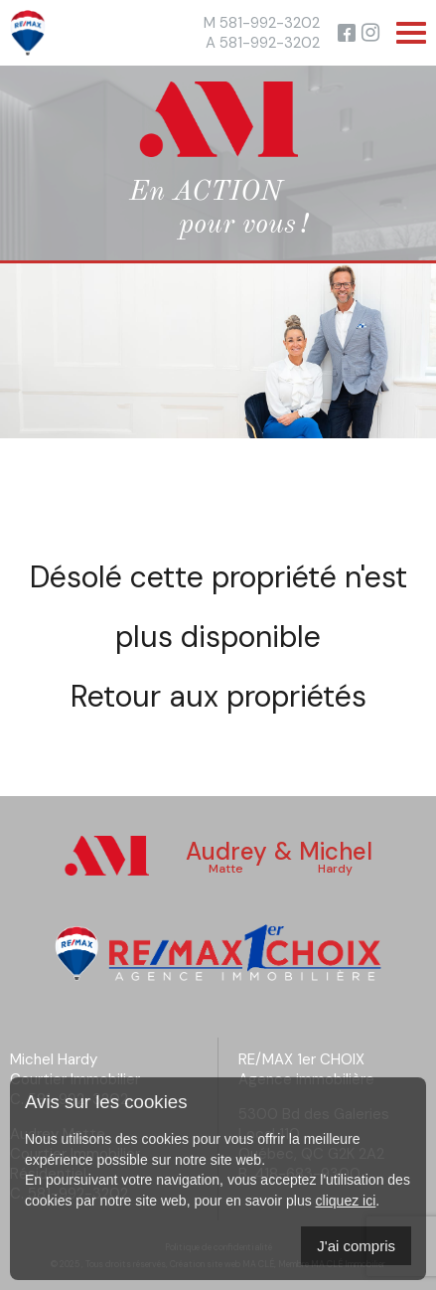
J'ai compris (356, 1245)
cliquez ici (346, 1201)
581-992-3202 (269, 23)
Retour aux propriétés (218, 696)
